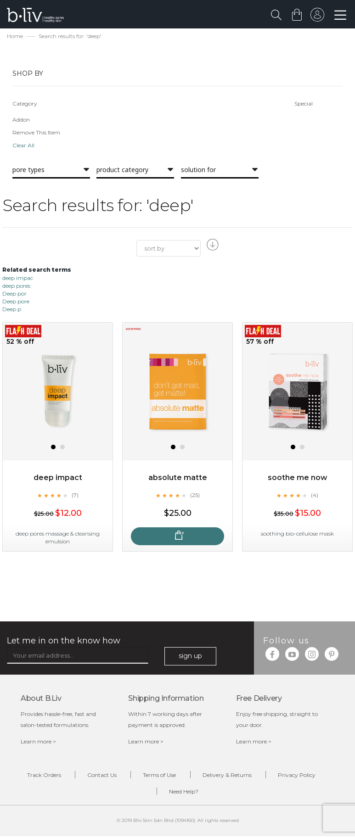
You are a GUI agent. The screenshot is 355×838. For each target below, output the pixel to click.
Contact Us (98, 775)
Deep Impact (58, 478)
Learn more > (38, 741)
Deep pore (15, 302)
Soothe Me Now (297, 478)
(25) (194, 495)
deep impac (17, 278)
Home (15, 37)
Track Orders (38, 775)
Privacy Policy (301, 775)
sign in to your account (317, 17)
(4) (314, 495)
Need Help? (184, 792)
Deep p (11, 310)
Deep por (14, 294)
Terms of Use (158, 775)
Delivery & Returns (229, 775)
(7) (75, 495)
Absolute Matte (177, 478)
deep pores (16, 286)
